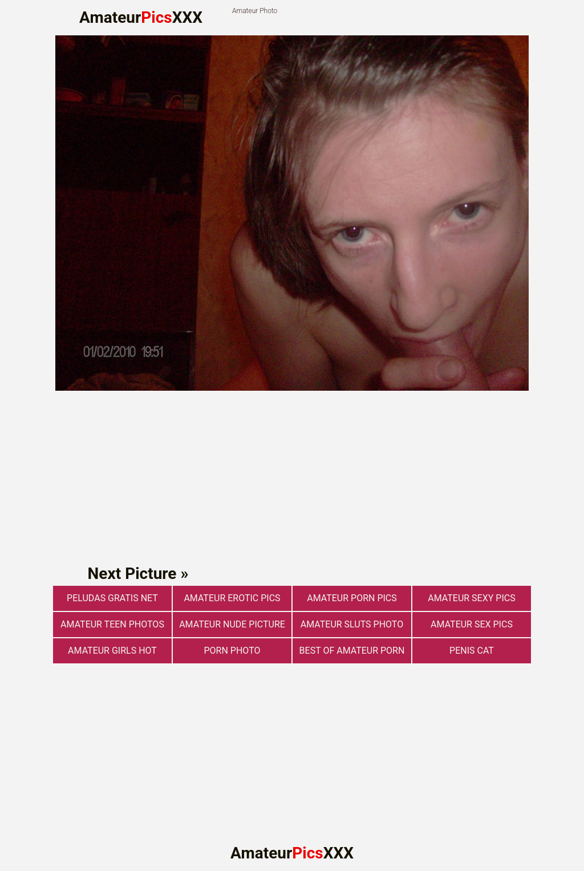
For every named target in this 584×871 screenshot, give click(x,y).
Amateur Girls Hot (112, 650)
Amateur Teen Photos (112, 624)
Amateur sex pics (472, 624)
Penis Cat (471, 650)
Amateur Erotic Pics (232, 598)
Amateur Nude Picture (232, 624)
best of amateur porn (352, 650)
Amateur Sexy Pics (471, 598)
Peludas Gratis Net (112, 598)
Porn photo (232, 650)
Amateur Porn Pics (352, 598)
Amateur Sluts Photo (352, 624)
